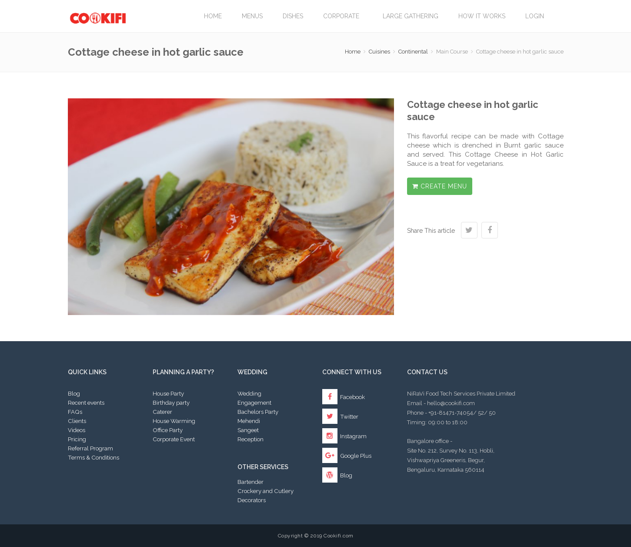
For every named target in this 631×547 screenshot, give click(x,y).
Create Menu (439, 186)
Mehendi (248, 420)
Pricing (77, 439)
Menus (252, 16)
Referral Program (90, 448)
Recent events (86, 402)
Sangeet (248, 429)
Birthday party (171, 402)
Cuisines (379, 51)
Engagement (254, 402)
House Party (168, 393)
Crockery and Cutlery (265, 490)
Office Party (168, 429)
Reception (250, 439)
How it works (481, 16)
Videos (76, 429)
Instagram (344, 436)
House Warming (174, 420)
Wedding (249, 393)
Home (213, 16)
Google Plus (346, 455)
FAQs (75, 411)
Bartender (250, 481)
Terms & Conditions (93, 457)
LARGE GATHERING (410, 16)
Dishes (293, 16)
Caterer (162, 411)
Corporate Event (174, 439)
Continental (413, 51)
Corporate (343, 16)
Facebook (343, 396)
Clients (77, 420)
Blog (74, 393)
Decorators (251, 500)
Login (534, 16)
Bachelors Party (257, 411)
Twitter (340, 416)
